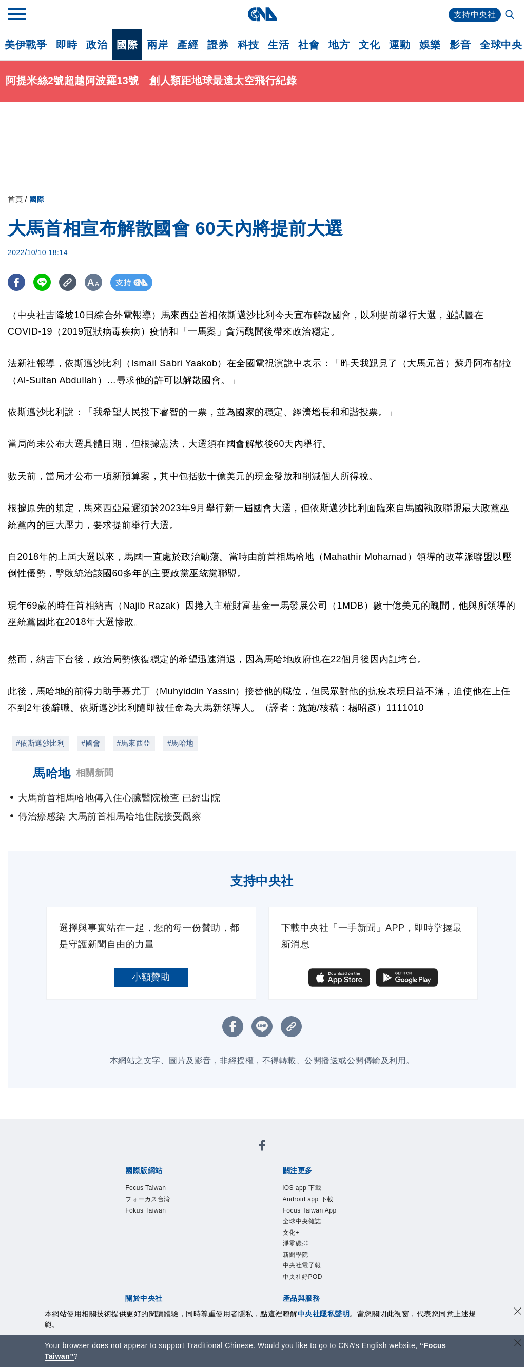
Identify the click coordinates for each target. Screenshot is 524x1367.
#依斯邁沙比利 (40, 743)
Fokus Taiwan (145, 1210)
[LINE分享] (43, 282)
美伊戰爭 (26, 44)
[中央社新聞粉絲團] (262, 1147)
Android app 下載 (308, 1199)
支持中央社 (475, 14)
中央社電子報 (302, 1265)
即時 (66, 44)
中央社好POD (303, 1276)
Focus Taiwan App (310, 1210)
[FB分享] (17, 282)
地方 (339, 44)
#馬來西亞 (134, 743)
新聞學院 (295, 1254)
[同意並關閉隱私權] (517, 1312)
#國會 (90, 743)
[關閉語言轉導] (517, 1344)
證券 (217, 44)
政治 (96, 44)
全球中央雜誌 (302, 1221)
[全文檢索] (510, 15)
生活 (278, 44)
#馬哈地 (180, 743)
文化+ (291, 1232)
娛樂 (429, 44)
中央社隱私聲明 (324, 1314)
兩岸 (157, 44)
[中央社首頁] (262, 14)
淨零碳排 (295, 1243)
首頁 (15, 199)
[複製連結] (69, 282)
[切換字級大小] (95, 282)
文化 (369, 44)
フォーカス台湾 (147, 1199)
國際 (127, 44)
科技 (248, 44)
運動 (399, 44)
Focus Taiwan (145, 1188)
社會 (308, 44)
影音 (460, 44)
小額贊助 (151, 977)
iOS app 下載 (302, 1188)
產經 (187, 44)
